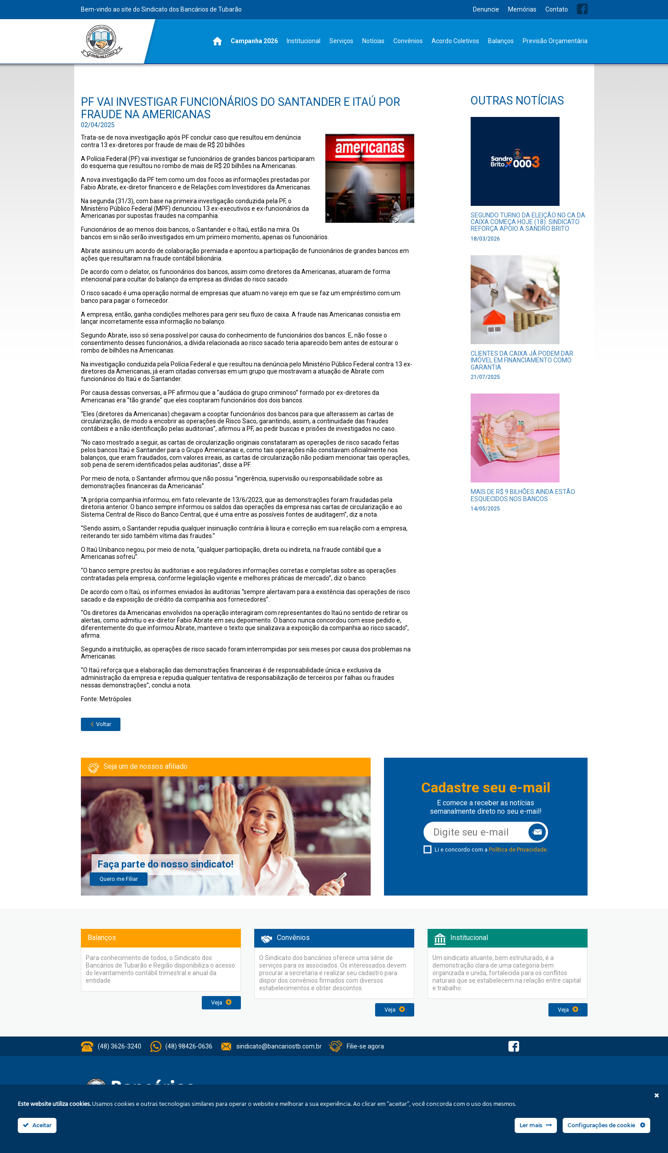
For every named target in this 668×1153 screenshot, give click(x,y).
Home (217, 41)
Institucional (303, 40)
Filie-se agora (365, 1046)
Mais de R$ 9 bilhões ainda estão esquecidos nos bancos (523, 495)
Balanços (501, 40)
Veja (221, 1002)
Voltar (100, 724)
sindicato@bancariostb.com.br (279, 1046)
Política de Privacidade (518, 849)
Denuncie (486, 9)
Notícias (373, 40)
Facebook (582, 9)
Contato (556, 9)
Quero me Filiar (119, 879)
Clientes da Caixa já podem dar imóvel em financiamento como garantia (522, 360)
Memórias (522, 9)
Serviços (341, 40)
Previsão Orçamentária (555, 40)
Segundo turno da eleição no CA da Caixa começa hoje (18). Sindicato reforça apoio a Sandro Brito (528, 222)
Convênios (408, 40)
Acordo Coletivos (455, 40)
